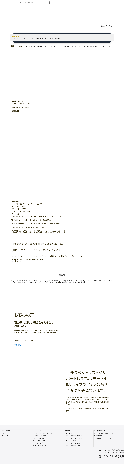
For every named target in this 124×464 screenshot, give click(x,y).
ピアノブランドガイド (8, 433)
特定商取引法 (100, 431)
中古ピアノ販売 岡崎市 (35, 282)
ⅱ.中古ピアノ (85, 46)
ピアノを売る (6, 436)
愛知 (74, 282)
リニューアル (86, 281)
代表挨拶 (69, 433)
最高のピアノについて (40, 441)
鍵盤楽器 (84, 282)
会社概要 (67, 431)
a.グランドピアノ (75, 46)
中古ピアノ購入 (63, 282)
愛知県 (78, 282)
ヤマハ (71, 281)
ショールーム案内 (70, 441)
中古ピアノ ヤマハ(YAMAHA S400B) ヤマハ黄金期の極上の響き (36, 39)
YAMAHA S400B (26, 281)
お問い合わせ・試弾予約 (103, 438)
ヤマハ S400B (78, 281)
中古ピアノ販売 (107, 281)
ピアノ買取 (55, 281)
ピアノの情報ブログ (106, 26)
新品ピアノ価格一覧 (39, 446)
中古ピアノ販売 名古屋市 (19, 282)
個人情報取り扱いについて (104, 433)
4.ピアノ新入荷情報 (64, 46)
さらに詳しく (62, 275)
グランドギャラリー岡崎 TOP (75, 436)
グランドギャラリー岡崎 (73, 443)
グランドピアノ (36, 281)
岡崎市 (71, 282)
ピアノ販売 (48, 281)
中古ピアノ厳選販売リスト (41, 438)
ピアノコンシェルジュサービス (42, 433)
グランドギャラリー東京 (73, 446)
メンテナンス (37, 431)
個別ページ (94, 46)
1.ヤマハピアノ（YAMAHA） (34, 46)
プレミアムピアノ (64, 281)
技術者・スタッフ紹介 (40, 436)
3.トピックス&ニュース (50, 46)
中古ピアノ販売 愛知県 (51, 282)
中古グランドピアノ (96, 281)
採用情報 (99, 436)
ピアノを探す (6, 431)
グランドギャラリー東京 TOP (75, 438)
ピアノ (43, 281)
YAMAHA (18, 281)
